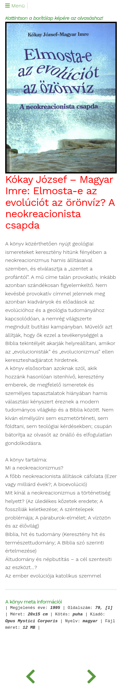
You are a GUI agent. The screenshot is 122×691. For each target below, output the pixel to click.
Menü (15, 6)
